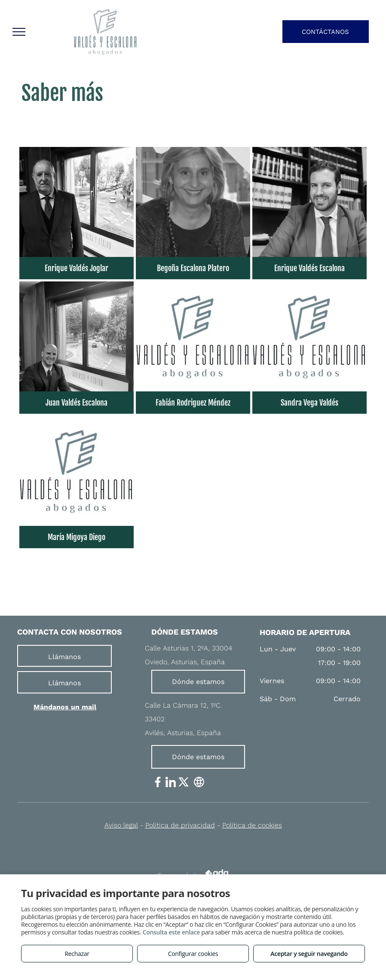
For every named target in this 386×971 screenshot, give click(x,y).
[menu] (19, 32)
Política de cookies (252, 825)
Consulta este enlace (171, 932)
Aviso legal (121, 825)
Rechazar (76, 954)
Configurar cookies (193, 954)
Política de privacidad (180, 825)
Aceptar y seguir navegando (308, 954)
